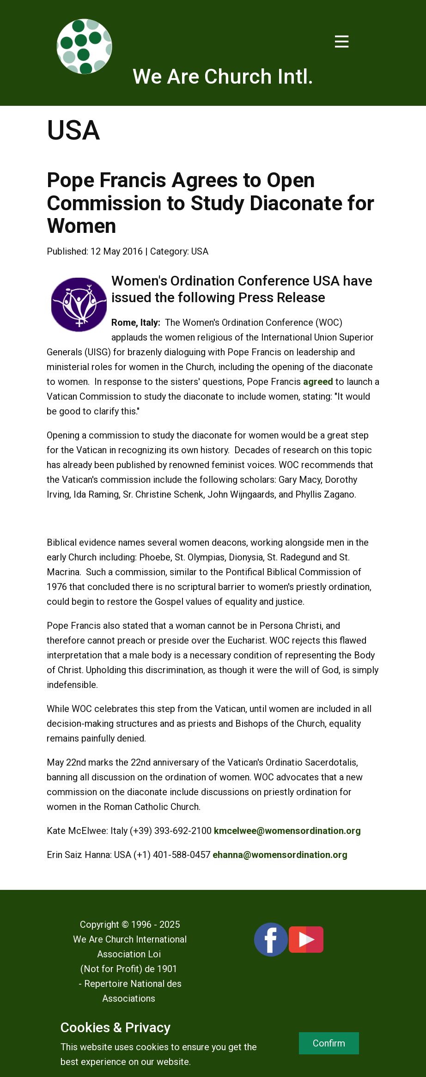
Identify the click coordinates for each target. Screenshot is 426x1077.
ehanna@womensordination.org (280, 854)
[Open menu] (342, 41)
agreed (318, 381)
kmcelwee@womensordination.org (287, 830)
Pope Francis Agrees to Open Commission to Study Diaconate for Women (210, 203)
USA (199, 251)
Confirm (329, 1043)
